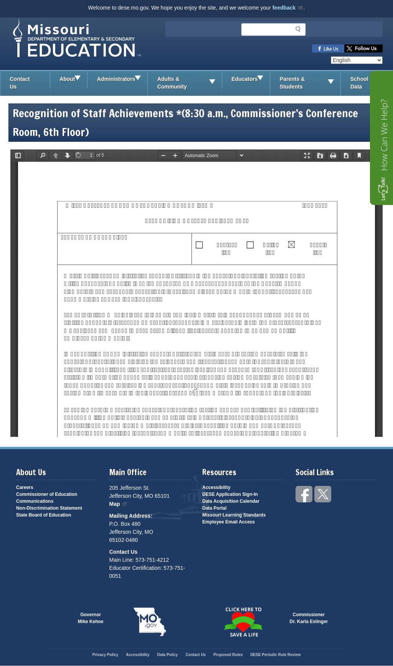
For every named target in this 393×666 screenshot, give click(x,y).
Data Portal (214, 508)
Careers (24, 487)
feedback (288, 8)
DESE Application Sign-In (230, 494)
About (73, 79)
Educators (250, 79)
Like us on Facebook (328, 48)
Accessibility (216, 487)
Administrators (122, 79)
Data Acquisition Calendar (230, 501)
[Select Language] (357, 60)
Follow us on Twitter (363, 48)
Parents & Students (310, 83)
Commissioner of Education (46, 494)
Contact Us (20, 83)
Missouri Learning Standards (234, 515)
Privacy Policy (105, 655)
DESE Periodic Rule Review (275, 655)
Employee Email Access (228, 522)
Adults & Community (189, 83)
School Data (371, 83)
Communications (34, 501)
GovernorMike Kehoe (91, 618)
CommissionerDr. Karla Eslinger (309, 618)
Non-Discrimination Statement (49, 508)
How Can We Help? (384, 135)
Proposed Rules (228, 655)
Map (118, 504)
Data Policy (167, 655)
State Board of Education (43, 515)
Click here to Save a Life (243, 622)
